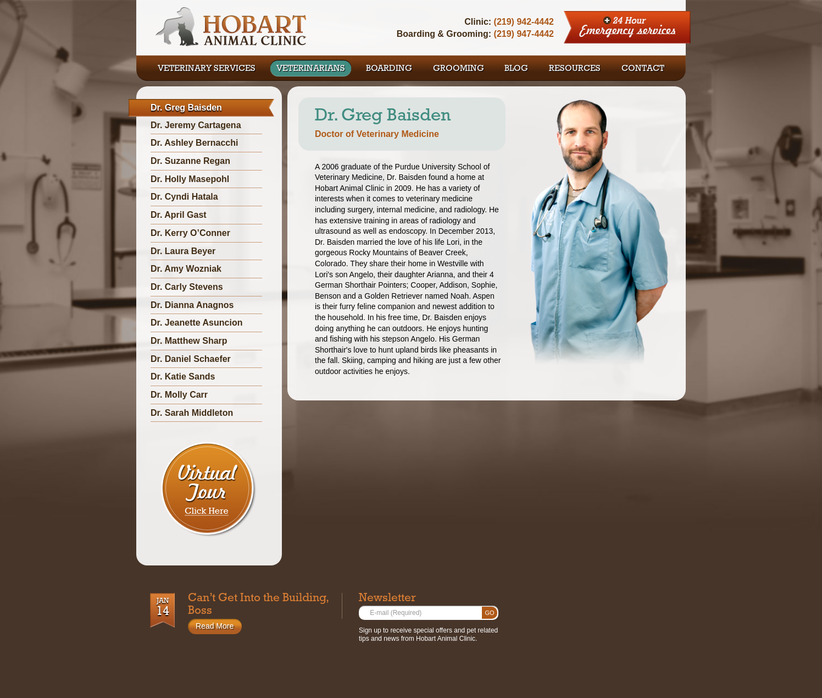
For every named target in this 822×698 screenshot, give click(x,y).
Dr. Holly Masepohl (190, 179)
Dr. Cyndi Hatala (184, 196)
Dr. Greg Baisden (186, 107)
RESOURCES (575, 69)
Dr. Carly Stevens (187, 287)
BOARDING (389, 69)
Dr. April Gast (179, 214)
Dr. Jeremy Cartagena (196, 125)
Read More (215, 626)
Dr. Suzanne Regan (190, 161)
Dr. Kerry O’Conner (190, 233)
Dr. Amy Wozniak (186, 268)
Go (489, 612)
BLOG (516, 69)
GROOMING (458, 69)
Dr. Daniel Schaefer (191, 359)
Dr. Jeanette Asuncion (196, 322)
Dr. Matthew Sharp (189, 340)
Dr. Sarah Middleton (192, 412)
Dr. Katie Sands (183, 376)
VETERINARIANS (310, 69)
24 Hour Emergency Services (627, 27)
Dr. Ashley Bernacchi (194, 142)
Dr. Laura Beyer (183, 251)
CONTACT (642, 69)
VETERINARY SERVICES (207, 69)
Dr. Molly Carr (179, 394)
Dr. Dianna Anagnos (192, 305)
